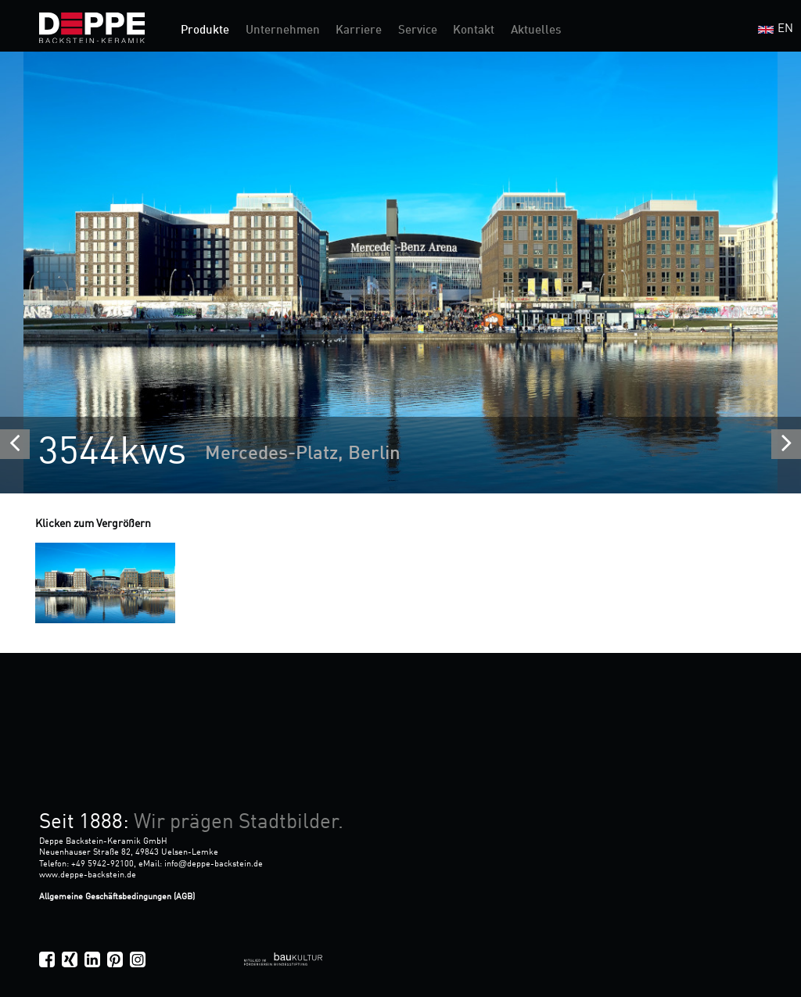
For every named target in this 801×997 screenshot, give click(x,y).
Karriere (359, 31)
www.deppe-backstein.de (87, 875)
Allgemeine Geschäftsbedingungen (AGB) (117, 897)
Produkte (205, 31)
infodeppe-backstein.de (213, 864)
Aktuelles (536, 31)
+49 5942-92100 (102, 864)
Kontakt (473, 31)
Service (417, 31)
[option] (400, 272)
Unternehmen (283, 31)
